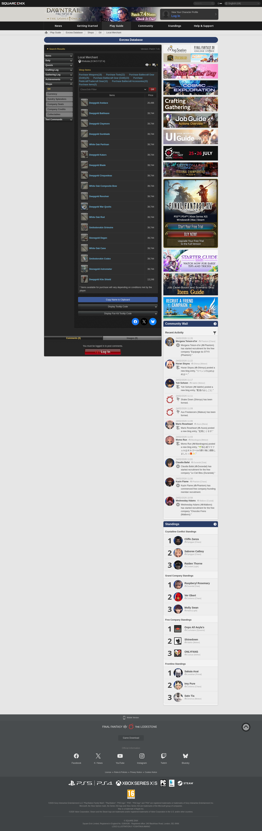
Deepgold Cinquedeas (100, 175)
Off (152, 89)
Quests (49, 65)
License (108, 772)
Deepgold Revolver (99, 196)
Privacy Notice (136, 772)
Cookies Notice (151, 772)
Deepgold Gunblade (99, 134)
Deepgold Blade (97, 165)
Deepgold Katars (97, 155)
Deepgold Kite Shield (100, 279)
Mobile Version (133, 718)
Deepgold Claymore (99, 123)
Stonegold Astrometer (100, 269)
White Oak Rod (97, 217)
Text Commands (53, 119)
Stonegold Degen (98, 238)
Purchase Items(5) (88, 84)
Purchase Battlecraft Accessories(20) (130, 81)
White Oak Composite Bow (103, 186)
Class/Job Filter (88, 89)
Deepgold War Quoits (100, 207)
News (100, 763)
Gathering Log (52, 74)
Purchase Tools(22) (116, 74)
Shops (48, 84)
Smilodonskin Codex (100, 258)
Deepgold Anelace (98, 103)
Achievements (52, 79)
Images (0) (132, 338)
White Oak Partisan (99, 144)
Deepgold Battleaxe (99, 113)
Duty (47, 60)
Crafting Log (51, 70)
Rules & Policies (120, 772)
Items (48, 55)
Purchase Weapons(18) (90, 74)
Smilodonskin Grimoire (101, 227)
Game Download (131, 738)
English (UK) (235, 3)
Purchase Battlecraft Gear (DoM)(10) (111, 78)
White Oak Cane (97, 248)
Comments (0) (73, 338)
